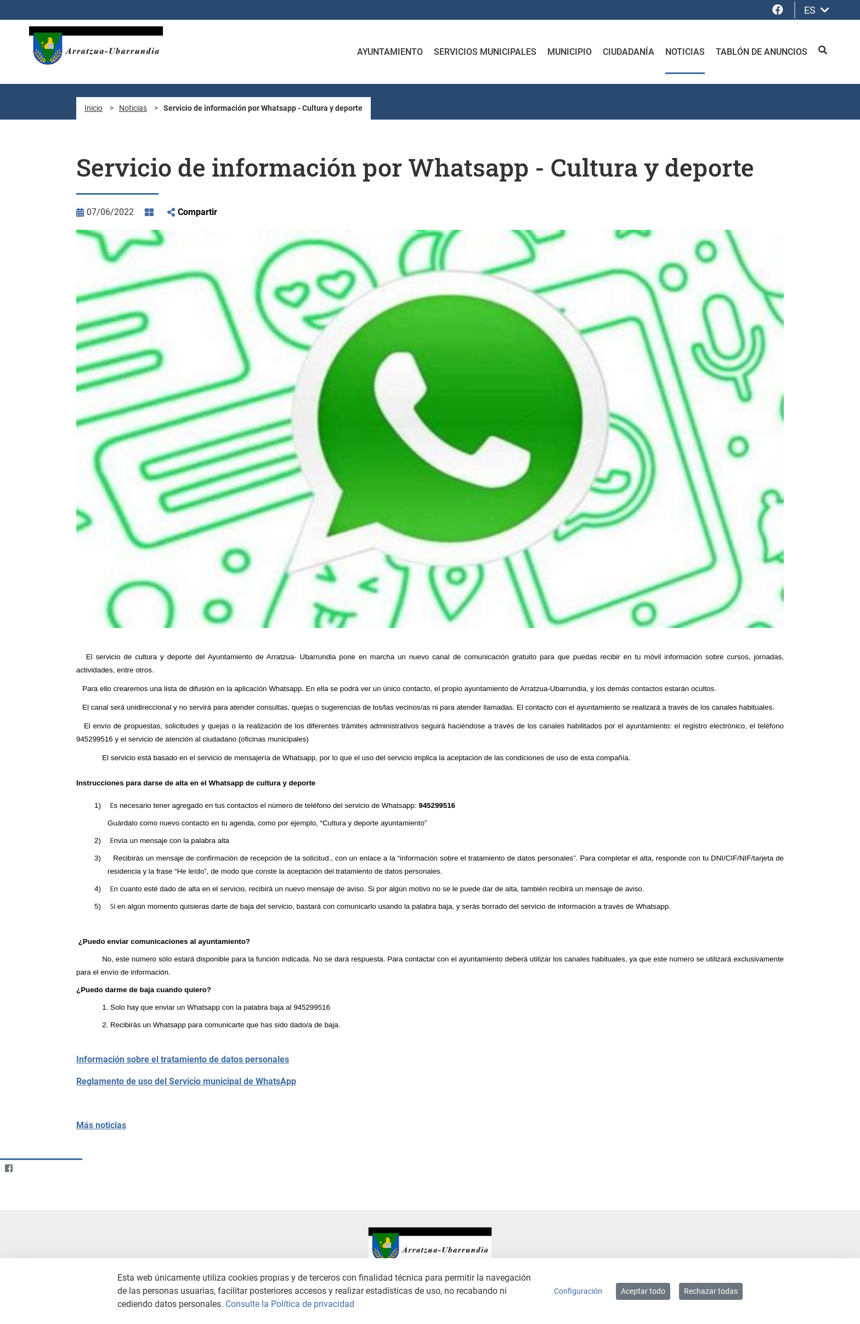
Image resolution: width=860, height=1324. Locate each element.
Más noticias (101, 1125)
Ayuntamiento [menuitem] (390, 52)
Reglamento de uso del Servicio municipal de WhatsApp (186, 1081)
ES (816, 10)
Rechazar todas (711, 1291)
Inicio (93, 108)
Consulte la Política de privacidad (289, 1304)
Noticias (133, 108)
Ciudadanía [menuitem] (628, 52)
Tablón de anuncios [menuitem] (761, 52)
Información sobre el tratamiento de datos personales (182, 1059)
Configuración (578, 1291)
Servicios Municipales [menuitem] (485, 52)
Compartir (197, 212)
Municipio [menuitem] (569, 52)
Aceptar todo (643, 1291)
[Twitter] (29, 1168)
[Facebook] (8, 1168)
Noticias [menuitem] (685, 52)
